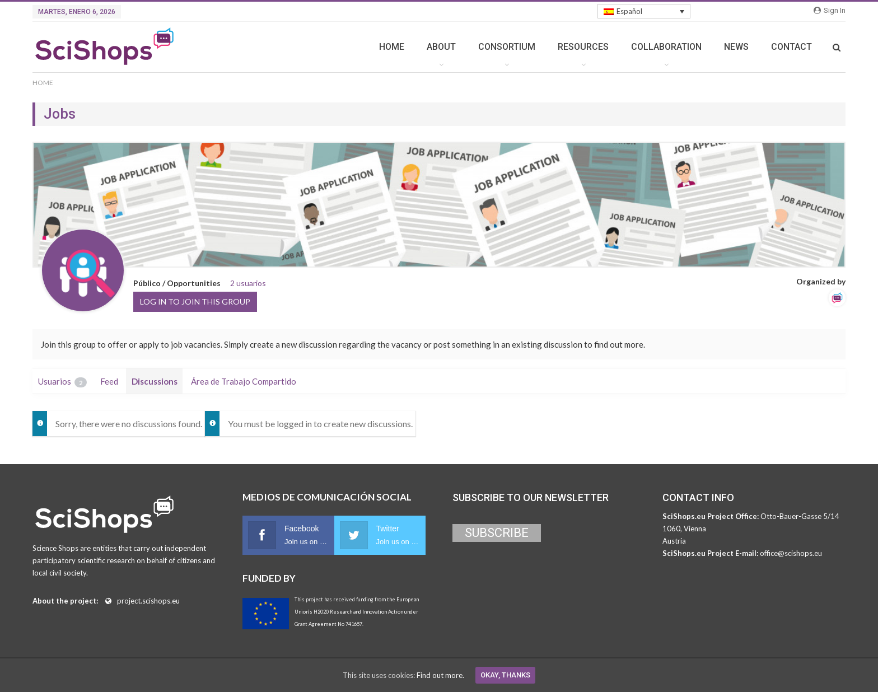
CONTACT (791, 46)
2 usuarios (248, 283)
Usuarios (62, 381)
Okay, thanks (505, 675)
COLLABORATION (666, 46)
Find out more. (440, 675)
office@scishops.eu (791, 553)
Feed (109, 381)
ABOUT (441, 46)
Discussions (155, 381)
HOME (391, 46)
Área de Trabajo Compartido (243, 381)
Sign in (830, 10)
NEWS (736, 46)
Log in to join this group (195, 301)
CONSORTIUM (506, 46)
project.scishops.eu (148, 600)
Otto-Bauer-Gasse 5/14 (799, 516)
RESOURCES (583, 46)
